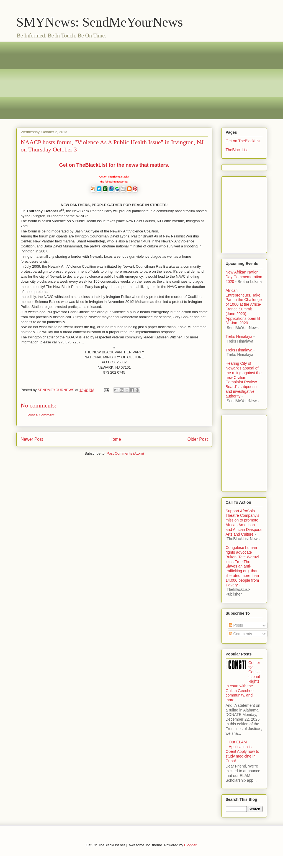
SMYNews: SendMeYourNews (99, 22)
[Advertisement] (141, 80)
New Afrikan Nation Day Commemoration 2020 (244, 277)
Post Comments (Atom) (125, 453)
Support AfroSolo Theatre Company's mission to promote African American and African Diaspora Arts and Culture (244, 522)
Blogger (190, 845)
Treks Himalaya (239, 336)
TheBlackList (237, 150)
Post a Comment (41, 415)
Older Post (197, 439)
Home (115, 439)
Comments (240, 634)
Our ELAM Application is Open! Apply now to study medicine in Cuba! (242, 751)
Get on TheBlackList (243, 141)
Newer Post (32, 439)
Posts (236, 625)
